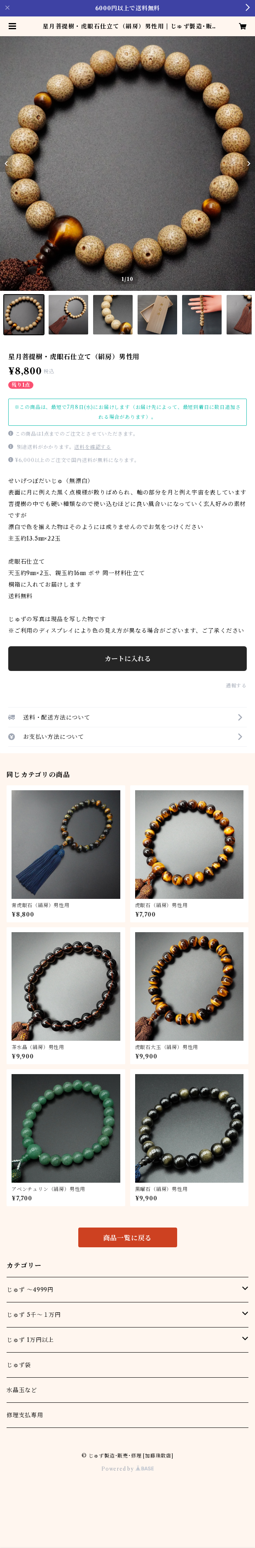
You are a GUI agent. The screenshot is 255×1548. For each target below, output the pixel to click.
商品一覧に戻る (127, 1238)
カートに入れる (128, 658)
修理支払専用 (25, 1415)
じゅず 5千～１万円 (34, 1314)
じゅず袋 (19, 1365)
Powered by (127, 1469)
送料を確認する (92, 447)
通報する (236, 685)
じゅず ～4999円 (30, 1289)
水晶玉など (22, 1390)
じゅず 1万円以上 (30, 1340)
